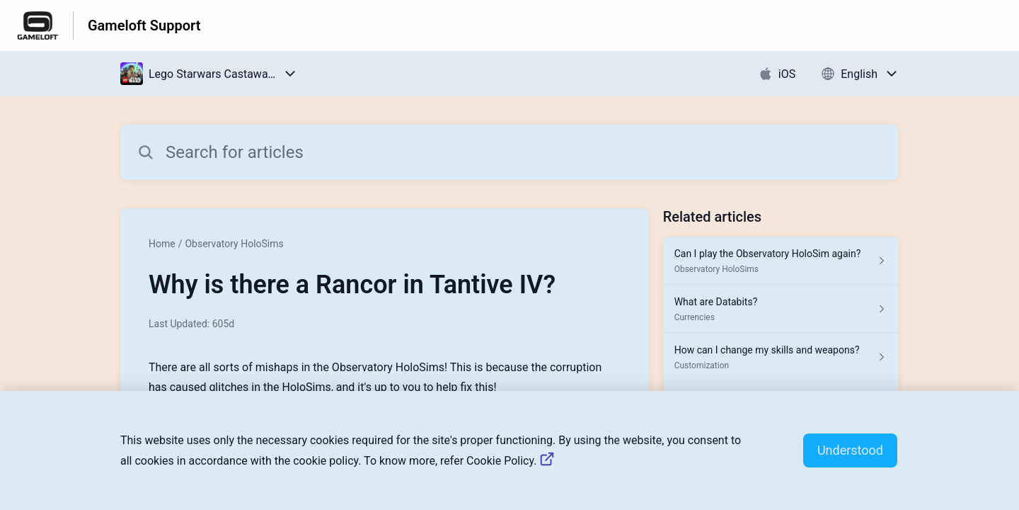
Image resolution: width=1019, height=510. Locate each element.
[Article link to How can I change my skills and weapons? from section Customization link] (781, 357)
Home (162, 243)
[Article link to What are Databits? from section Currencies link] (781, 309)
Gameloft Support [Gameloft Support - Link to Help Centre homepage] (144, 25)
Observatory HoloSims (234, 243)
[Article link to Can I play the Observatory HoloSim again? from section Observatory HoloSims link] (781, 261)
